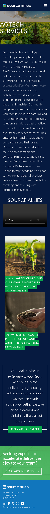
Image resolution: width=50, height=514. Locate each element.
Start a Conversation (21, 471)
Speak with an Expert (25, 429)
